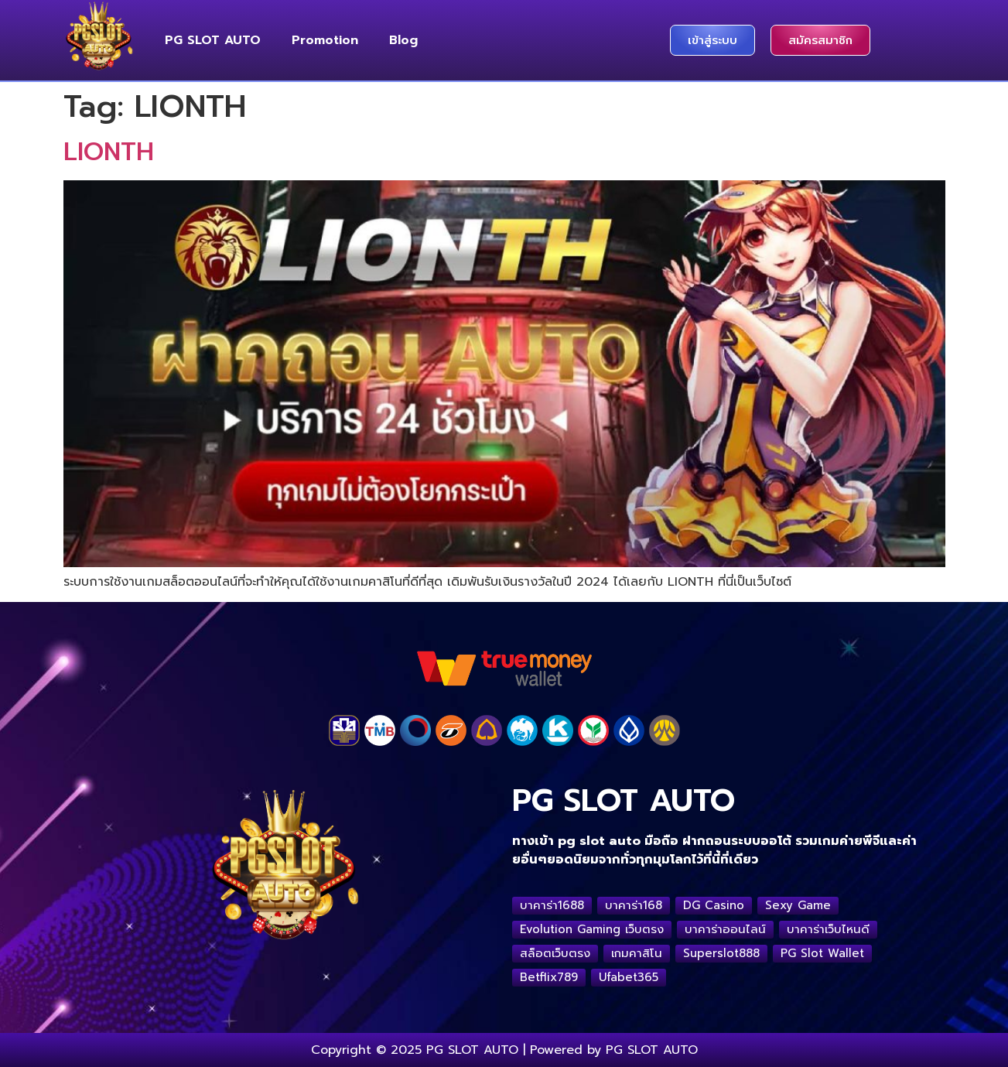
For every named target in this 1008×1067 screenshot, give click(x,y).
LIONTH (108, 152)
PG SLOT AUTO (213, 40)
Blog (403, 40)
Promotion (325, 40)
